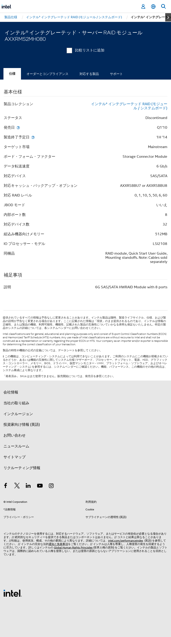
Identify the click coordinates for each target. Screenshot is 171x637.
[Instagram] (51, 486)
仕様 (12, 73)
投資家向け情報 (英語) (21, 424)
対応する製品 (89, 74)
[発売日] (18, 127)
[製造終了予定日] (32, 137)
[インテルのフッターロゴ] (12, 593)
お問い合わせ (14, 435)
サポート (116, 74)
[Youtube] (40, 486)
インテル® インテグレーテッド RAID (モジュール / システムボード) (129, 106)
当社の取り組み (16, 403)
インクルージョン (18, 414)
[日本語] (153, 6)
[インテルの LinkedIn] (28, 486)
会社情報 (10, 392)
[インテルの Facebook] (5, 486)
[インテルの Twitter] (17, 486)
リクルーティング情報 (21, 468)
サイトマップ (14, 457)
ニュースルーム (16, 446)
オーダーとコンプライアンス (47, 74)
